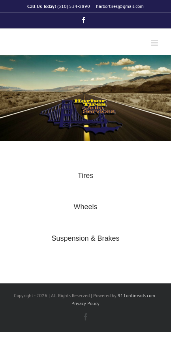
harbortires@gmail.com (120, 6)
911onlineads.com (136, 295)
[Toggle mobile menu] (155, 43)
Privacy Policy (85, 303)
